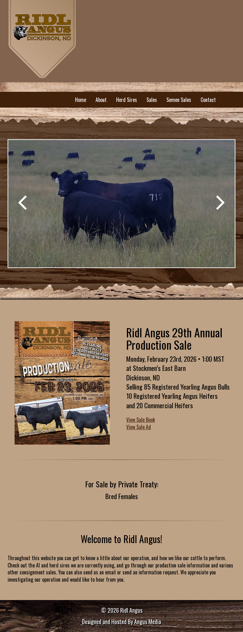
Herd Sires (126, 99)
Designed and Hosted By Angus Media (121, 621)
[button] (22, 199)
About (101, 99)
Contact (208, 99)
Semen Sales (178, 99)
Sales (151, 99)
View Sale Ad (138, 427)
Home (80, 99)
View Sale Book (140, 419)
